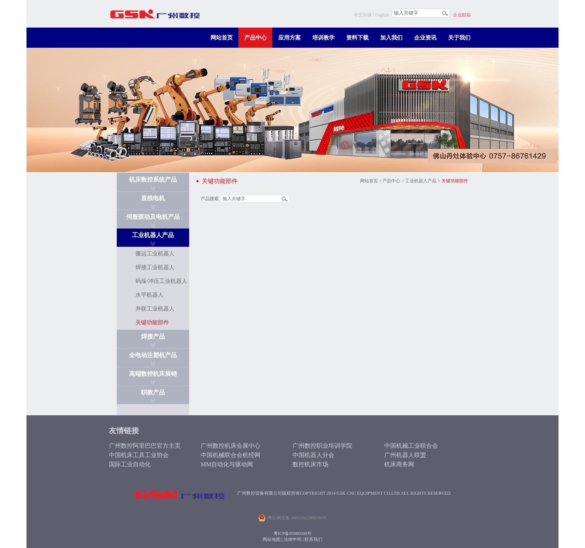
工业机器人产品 (153, 235)
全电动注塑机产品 (153, 355)
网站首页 (221, 38)
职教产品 (153, 392)
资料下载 (357, 38)
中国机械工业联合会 (411, 446)
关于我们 (459, 38)
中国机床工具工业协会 (139, 455)
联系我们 (313, 539)
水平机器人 (149, 295)
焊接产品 (153, 336)
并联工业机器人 (155, 309)
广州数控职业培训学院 (322, 446)
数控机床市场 (310, 464)
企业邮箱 (462, 15)
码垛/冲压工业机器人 (161, 281)
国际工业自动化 (130, 464)
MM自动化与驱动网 (227, 464)
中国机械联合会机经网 (230, 455)
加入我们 (391, 38)
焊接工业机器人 (155, 267)
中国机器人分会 (313, 455)
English (382, 15)
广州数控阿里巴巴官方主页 (145, 446)
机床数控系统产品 (153, 179)
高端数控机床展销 (153, 374)
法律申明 (292, 539)
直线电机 (153, 198)
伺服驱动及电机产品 (153, 217)
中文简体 (363, 15)
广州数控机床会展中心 (230, 446)
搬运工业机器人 (155, 253)
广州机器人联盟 (405, 455)
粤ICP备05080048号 (292, 533)
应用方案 (289, 38)
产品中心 (255, 38)
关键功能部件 (152, 322)
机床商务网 (399, 464)
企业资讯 (425, 38)
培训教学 (323, 38)
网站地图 (272, 539)
